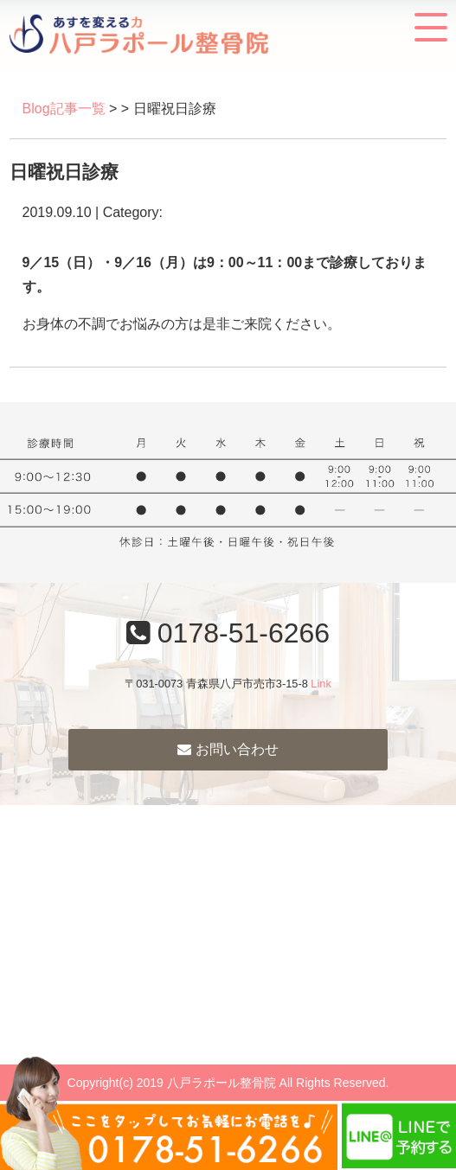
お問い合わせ (227, 749)
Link (321, 683)
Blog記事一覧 (64, 108)
